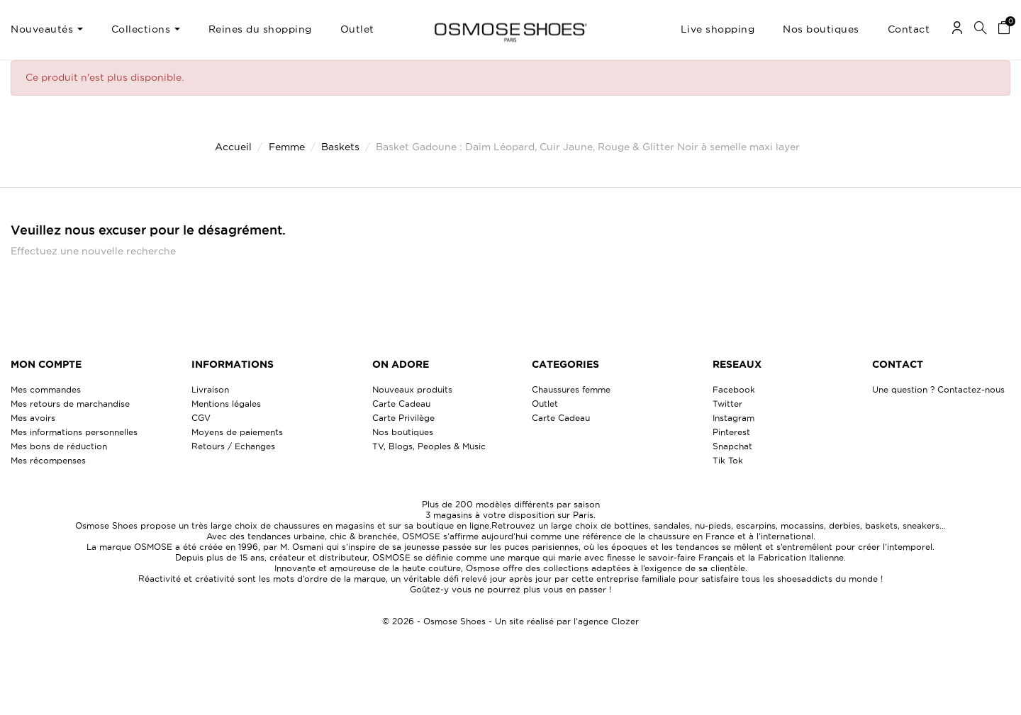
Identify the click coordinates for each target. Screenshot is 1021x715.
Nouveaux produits (412, 389)
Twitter (727, 403)
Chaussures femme (571, 389)
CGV (201, 417)
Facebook (734, 389)
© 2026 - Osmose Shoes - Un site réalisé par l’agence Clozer (510, 621)
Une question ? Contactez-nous (938, 389)
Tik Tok (728, 460)
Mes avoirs (33, 417)
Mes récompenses (48, 460)
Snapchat (732, 446)
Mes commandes (46, 389)
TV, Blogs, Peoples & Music (429, 446)
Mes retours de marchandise (70, 403)
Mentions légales (226, 403)
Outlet (545, 403)
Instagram (733, 417)
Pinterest (731, 432)
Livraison (210, 389)
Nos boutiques (402, 432)
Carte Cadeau (401, 403)
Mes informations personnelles (74, 432)
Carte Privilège (403, 417)
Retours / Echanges (233, 446)
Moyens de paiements (237, 432)
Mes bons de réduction (59, 446)
